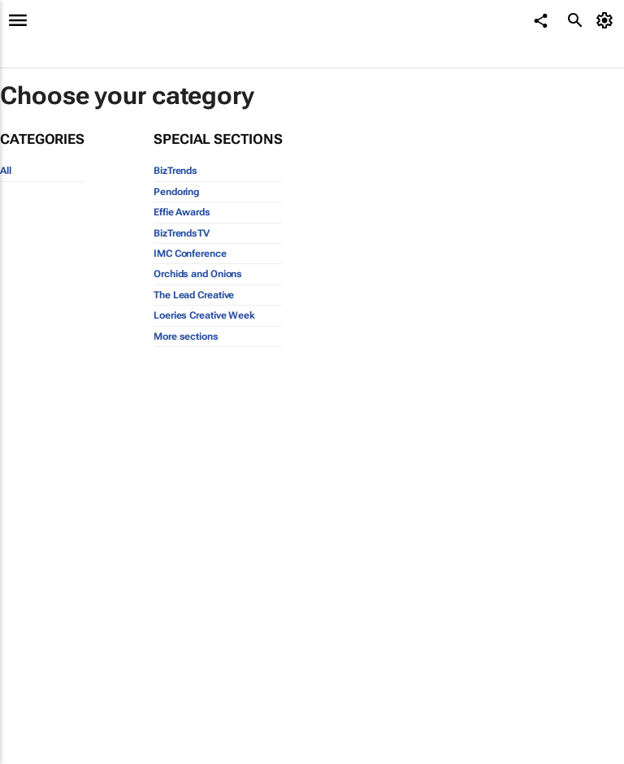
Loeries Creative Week (204, 315)
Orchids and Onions (198, 274)
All (5, 170)
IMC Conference (190, 253)
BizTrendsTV (182, 233)
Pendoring (176, 192)
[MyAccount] (607, 20)
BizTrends (175, 170)
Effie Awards (182, 212)
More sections (186, 336)
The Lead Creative (194, 295)
